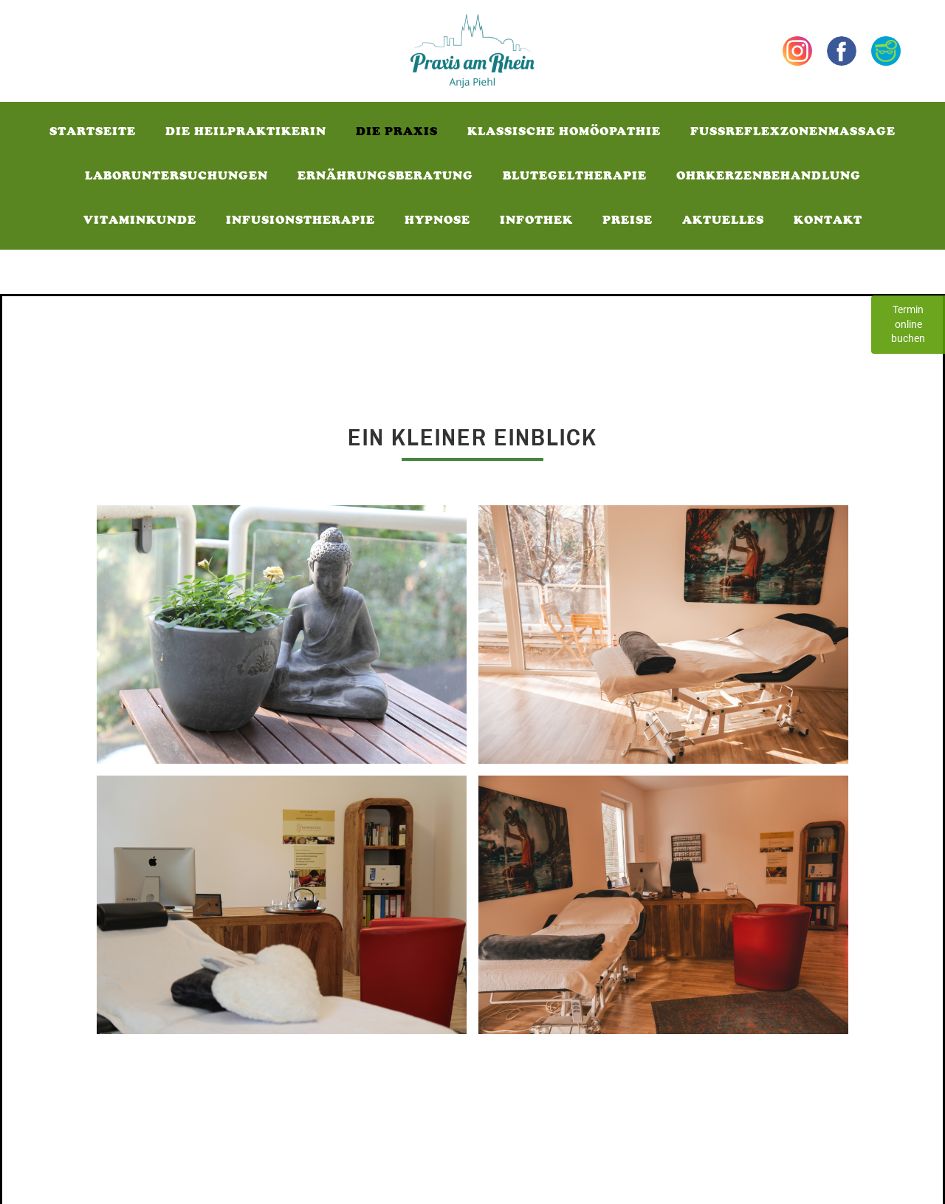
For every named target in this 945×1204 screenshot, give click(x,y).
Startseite (92, 131)
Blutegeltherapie (575, 175)
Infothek (536, 220)
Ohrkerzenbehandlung (768, 175)
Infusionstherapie (300, 220)
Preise (627, 220)
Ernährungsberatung (385, 175)
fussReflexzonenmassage (793, 131)
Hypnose (437, 220)
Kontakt (828, 220)
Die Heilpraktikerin (245, 131)
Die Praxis (397, 131)
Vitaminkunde (139, 220)
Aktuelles (723, 220)
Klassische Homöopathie (564, 131)
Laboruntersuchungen (176, 175)
